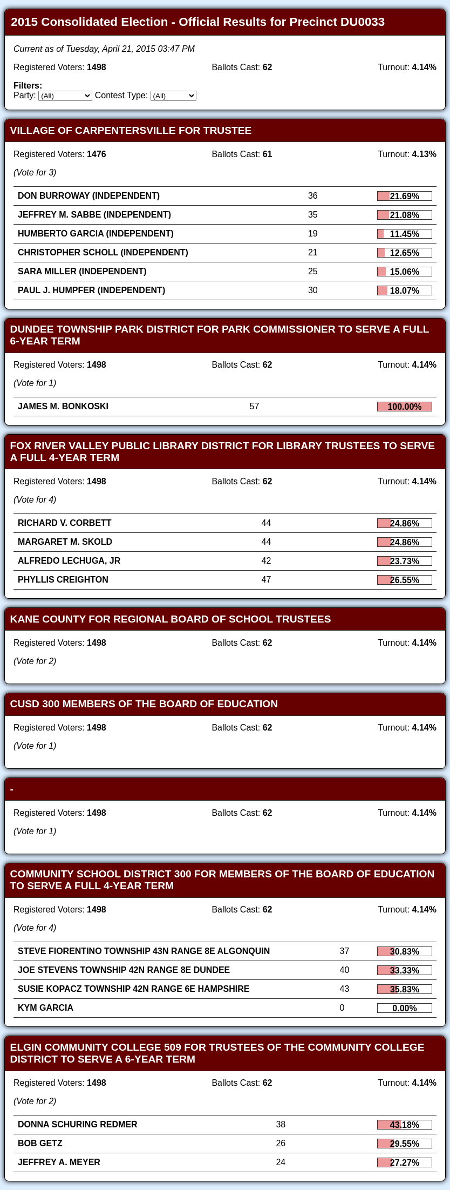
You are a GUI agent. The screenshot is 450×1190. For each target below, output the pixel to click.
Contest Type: (121, 95)
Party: (24, 95)
